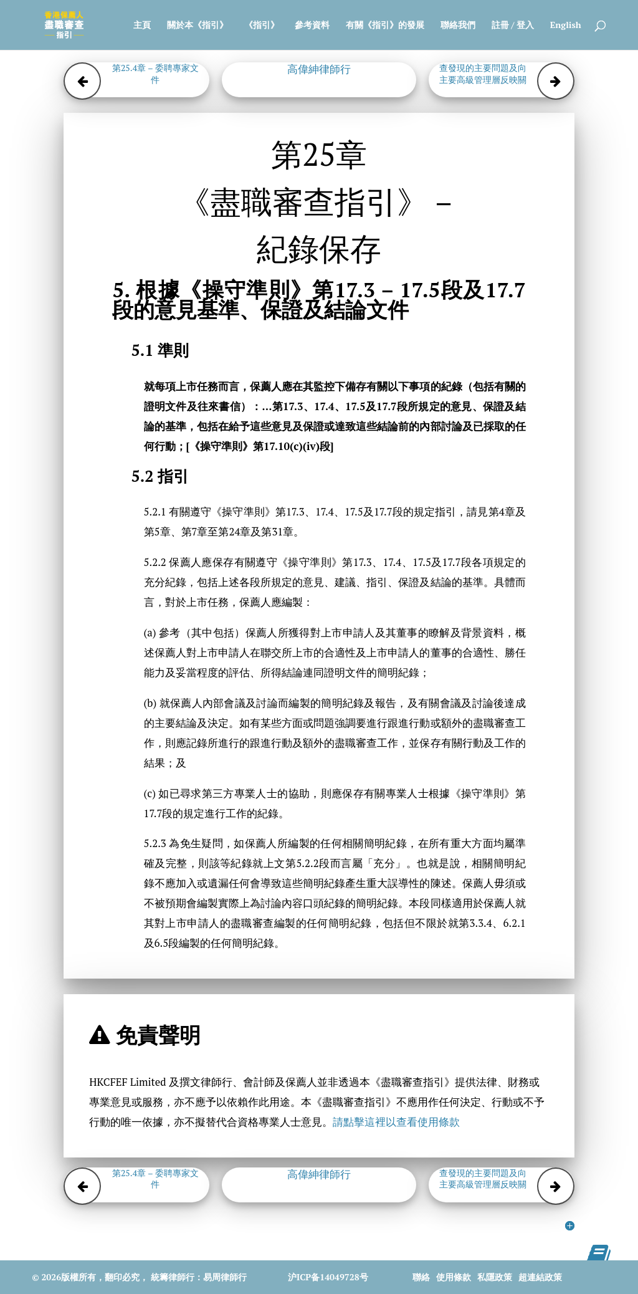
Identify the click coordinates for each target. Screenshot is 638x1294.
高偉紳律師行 (319, 69)
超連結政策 (540, 1277)
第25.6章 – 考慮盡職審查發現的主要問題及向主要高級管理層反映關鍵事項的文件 (482, 73)
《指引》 (261, 26)
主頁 (142, 26)
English (565, 26)
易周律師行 (225, 1277)
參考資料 (312, 26)
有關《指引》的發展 (385, 26)
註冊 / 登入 (513, 26)
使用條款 (453, 1277)
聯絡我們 (457, 26)
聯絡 (421, 1277)
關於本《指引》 (197, 26)
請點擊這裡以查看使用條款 (396, 1122)
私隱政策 (494, 1277)
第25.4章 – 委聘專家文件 (155, 73)
